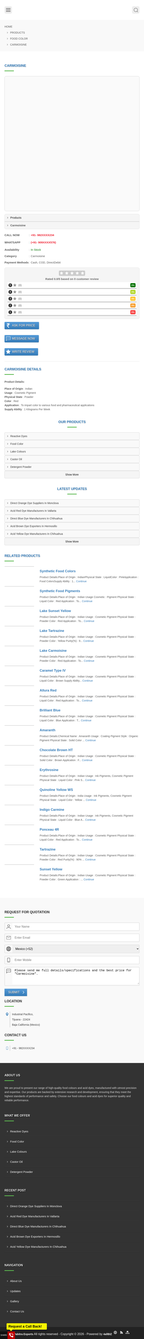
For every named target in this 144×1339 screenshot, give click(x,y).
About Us (16, 1281)
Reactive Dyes (18, 436)
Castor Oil (16, 459)
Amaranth (48, 730)
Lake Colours (18, 451)
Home (8, 26)
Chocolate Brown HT (56, 750)
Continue (81, 581)
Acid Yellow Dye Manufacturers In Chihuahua (36, 533)
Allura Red (48, 690)
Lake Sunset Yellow (55, 611)
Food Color (19, 38)
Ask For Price (23, 325)
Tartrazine (48, 849)
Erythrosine (49, 770)
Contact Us (17, 1311)
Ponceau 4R (49, 829)
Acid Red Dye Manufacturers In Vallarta (33, 510)
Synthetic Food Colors (58, 571)
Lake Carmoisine (53, 651)
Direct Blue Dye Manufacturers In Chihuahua (36, 518)
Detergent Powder (21, 466)
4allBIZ (107, 1334)
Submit (14, 992)
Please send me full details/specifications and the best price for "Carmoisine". (75, 975)
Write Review (23, 351)
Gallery (14, 1301)
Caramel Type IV (53, 670)
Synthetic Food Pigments (60, 591)
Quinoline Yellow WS (56, 790)
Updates (15, 1291)
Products (17, 32)
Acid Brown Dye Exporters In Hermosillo (33, 526)
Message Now (23, 338)
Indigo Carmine (52, 810)
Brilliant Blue (50, 710)
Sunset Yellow (51, 869)
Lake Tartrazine (52, 631)
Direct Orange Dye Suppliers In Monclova (34, 503)
